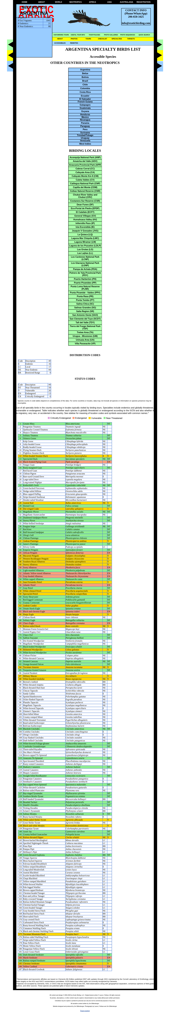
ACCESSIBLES (59, 43)
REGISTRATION (143, 2)
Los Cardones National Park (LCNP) (85, 258)
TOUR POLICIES (94, 35)
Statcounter (85, 1011)
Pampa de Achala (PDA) (85, 269)
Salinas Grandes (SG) (85, 307)
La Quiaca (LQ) (85, 234)
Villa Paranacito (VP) (85, 343)
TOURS (88, 39)
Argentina (85, 70)
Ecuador (85, 96)
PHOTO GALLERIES (111, 35)
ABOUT (41, 2)
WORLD (58, 2)
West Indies (85, 144)
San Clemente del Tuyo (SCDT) (85, 319)
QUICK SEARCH (144, 35)
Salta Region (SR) (85, 311)
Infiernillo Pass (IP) (85, 223)
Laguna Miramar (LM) (85, 242)
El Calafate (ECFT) (85, 212)
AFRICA (92, 2)
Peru (85, 129)
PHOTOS (74, 39)
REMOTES (74, 43)
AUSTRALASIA (126, 2)
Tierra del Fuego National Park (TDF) (85, 327)
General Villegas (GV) (85, 216)
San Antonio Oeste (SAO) (85, 315)
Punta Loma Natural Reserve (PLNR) (85, 287)
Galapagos (85, 105)
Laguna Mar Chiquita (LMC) (85, 238)
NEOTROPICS (75, 2)
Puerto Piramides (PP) (85, 283)
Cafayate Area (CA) (85, 172)
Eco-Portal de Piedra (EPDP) (85, 208)
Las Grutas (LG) (85, 249)
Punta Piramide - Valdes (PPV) (85, 293)
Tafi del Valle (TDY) (85, 322)
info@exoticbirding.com (136, 23)
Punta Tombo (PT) (85, 300)
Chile (85, 84)
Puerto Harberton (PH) (85, 279)
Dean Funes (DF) (85, 204)
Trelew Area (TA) (85, 332)
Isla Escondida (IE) (85, 227)
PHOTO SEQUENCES (127, 35)
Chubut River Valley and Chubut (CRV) (85, 196)
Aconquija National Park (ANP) (85, 157)
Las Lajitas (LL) (85, 253)
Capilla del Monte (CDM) (85, 187)
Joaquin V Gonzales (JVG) (85, 231)
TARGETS (131, 39)
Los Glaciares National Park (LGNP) (85, 264)
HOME (24, 2)
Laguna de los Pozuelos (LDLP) (85, 246)
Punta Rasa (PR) (85, 296)
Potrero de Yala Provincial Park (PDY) (85, 274)
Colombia (85, 88)
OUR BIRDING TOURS (61, 35)
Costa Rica (85, 92)
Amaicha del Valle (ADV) (85, 161)
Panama (85, 123)
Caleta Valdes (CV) (85, 180)
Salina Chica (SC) (85, 304)
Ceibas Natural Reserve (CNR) (85, 191)
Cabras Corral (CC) (85, 168)
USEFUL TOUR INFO (78, 35)
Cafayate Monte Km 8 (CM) (85, 176)
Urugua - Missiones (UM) (85, 336)
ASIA (109, 2)
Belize (85, 73)
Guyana (85, 111)
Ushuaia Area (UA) (85, 340)
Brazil (85, 81)
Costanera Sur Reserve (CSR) (85, 201)
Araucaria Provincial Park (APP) (85, 165)
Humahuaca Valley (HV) (85, 219)
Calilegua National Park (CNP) (85, 183)
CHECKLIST (102, 39)
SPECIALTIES (117, 39)
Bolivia (85, 77)
